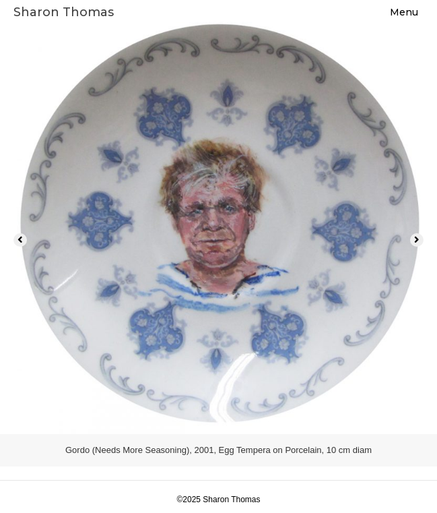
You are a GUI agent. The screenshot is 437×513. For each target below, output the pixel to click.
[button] (20, 240)
